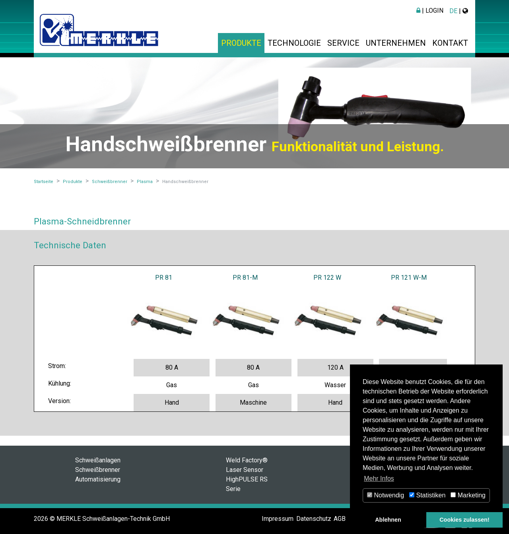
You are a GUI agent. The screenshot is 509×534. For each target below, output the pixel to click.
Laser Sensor (244, 470)
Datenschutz (313, 518)
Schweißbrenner (97, 470)
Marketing (468, 495)
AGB (340, 518)
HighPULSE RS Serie (247, 484)
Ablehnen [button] (388, 519)
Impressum (277, 518)
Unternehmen (396, 43)
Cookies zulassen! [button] (464, 519)
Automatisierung (97, 479)
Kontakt (450, 43)
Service (343, 43)
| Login (429, 10)
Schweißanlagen (97, 460)
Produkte (241, 43)
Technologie (294, 43)
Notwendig (385, 495)
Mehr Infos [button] (379, 478)
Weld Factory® (247, 460)
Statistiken (427, 495)
